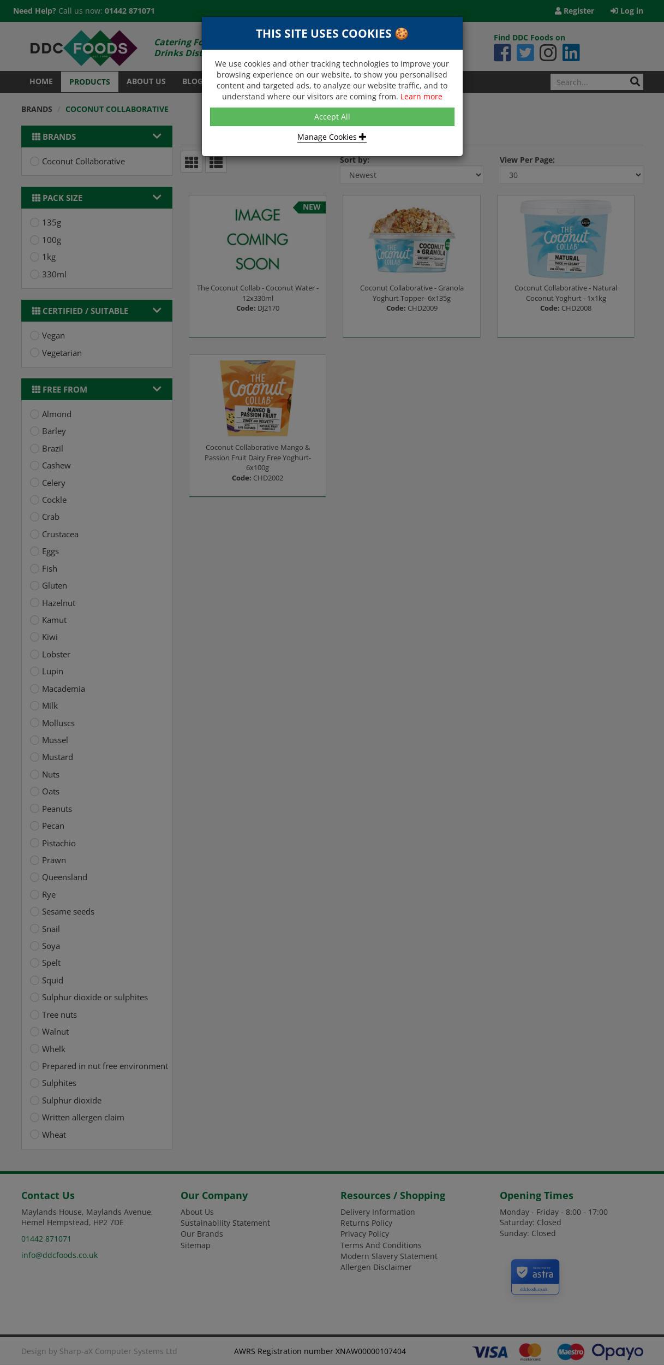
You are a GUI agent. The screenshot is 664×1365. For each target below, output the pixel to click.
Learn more (421, 96)
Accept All (332, 116)
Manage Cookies (332, 137)
